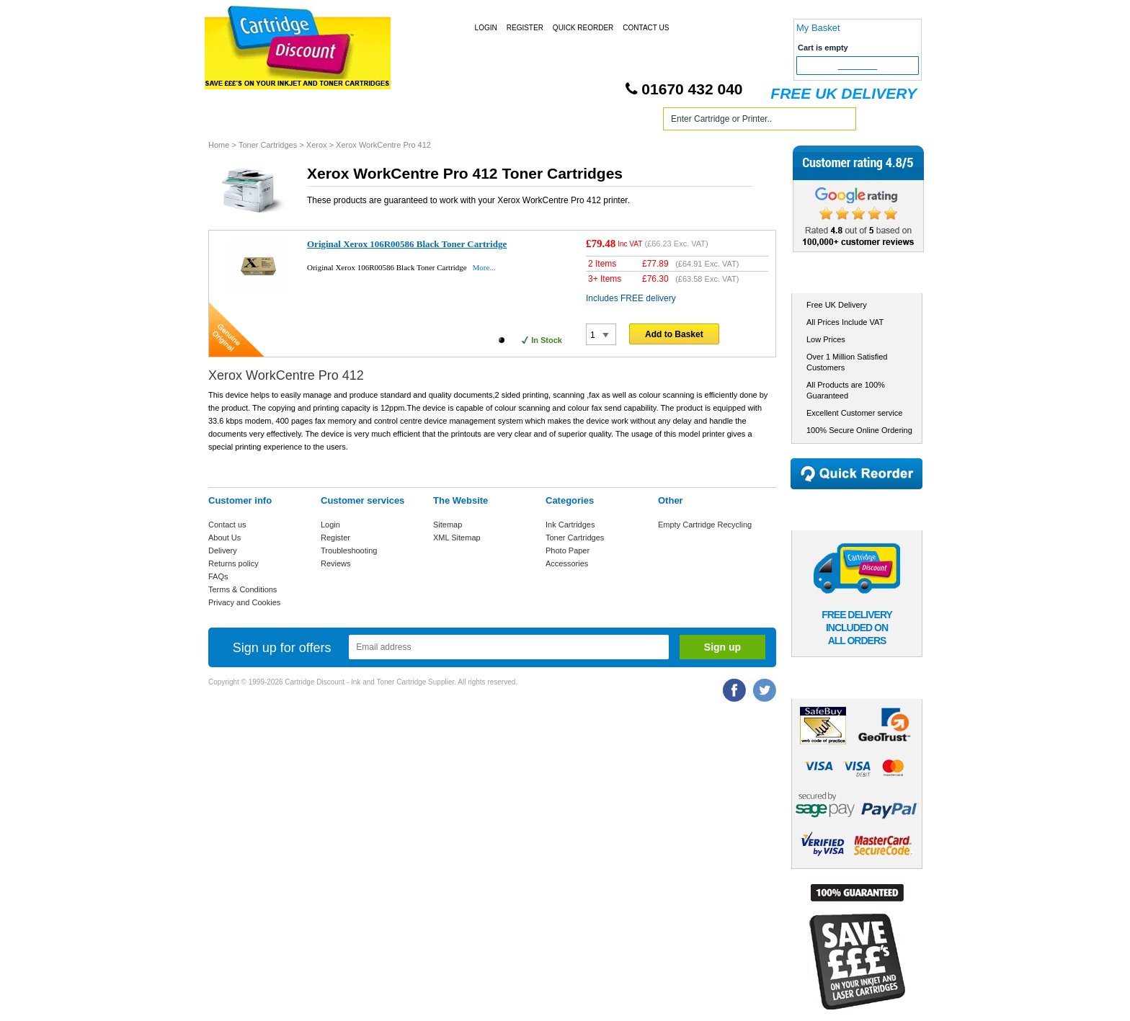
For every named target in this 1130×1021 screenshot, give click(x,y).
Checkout (858, 66)
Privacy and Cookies (244, 602)
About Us (224, 537)
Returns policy (233, 563)
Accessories (567, 563)
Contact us (227, 524)
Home (236, 121)
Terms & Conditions (242, 589)
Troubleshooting (349, 550)
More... (483, 267)
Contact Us (646, 28)
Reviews (336, 563)
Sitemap (447, 524)
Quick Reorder (583, 28)
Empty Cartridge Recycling (705, 524)
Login (486, 28)
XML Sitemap (457, 537)
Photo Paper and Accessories (567, 121)
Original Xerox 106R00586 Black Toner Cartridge (407, 243)
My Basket (818, 27)
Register (525, 28)
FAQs (218, 576)
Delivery (222, 550)
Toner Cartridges (426, 121)
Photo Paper (568, 550)
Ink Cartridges (319, 121)
